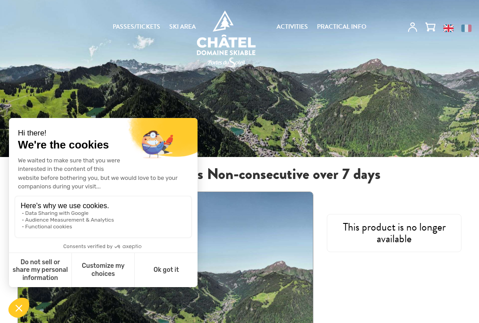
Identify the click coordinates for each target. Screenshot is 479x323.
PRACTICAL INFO (341, 26)
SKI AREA (182, 26)
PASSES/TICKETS (136, 26)
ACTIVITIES (292, 26)
